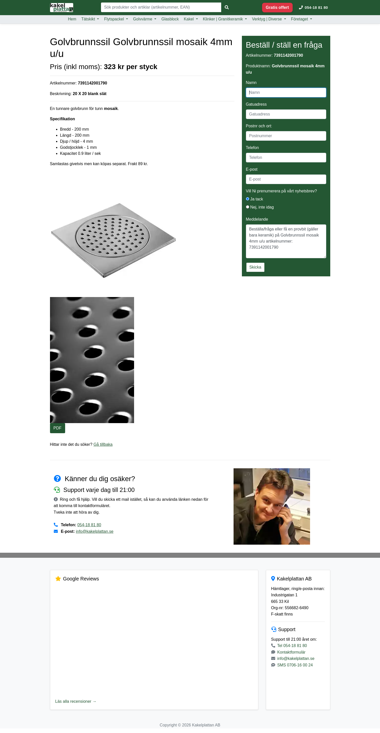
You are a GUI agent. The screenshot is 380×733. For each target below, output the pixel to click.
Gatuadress (256, 104)
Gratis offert (277, 7)
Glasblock (170, 19)
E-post (252, 169)
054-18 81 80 (89, 525)
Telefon (252, 147)
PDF (58, 428)
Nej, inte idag (260, 207)
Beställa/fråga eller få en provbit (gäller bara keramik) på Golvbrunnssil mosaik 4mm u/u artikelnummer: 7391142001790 (286, 241)
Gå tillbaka (103, 445)
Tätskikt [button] (88, 19)
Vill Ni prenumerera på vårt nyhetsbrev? (281, 191)
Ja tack (254, 199)
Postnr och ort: (259, 126)
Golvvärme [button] (143, 19)
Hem (72, 19)
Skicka (255, 267)
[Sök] (161, 7)
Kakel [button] (189, 19)
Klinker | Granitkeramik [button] (223, 19)
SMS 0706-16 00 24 (295, 672)
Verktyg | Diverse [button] (267, 19)
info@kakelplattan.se (95, 532)
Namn (251, 82)
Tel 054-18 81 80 (292, 653)
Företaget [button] (300, 19)
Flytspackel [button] (114, 19)
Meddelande (257, 219)
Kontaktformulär (291, 659)
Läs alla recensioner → (76, 702)
